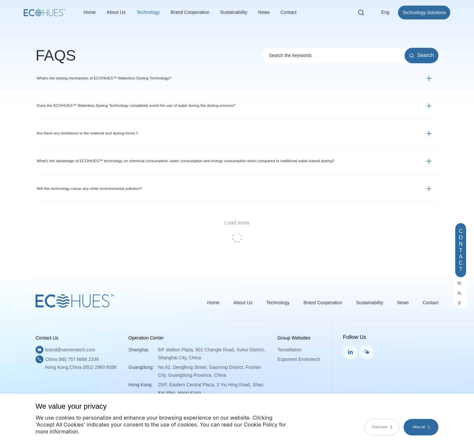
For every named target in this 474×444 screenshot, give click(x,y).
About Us (116, 13)
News (264, 13)
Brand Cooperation (190, 13)
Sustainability (234, 13)
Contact (288, 13)
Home (90, 13)
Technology (148, 13)
